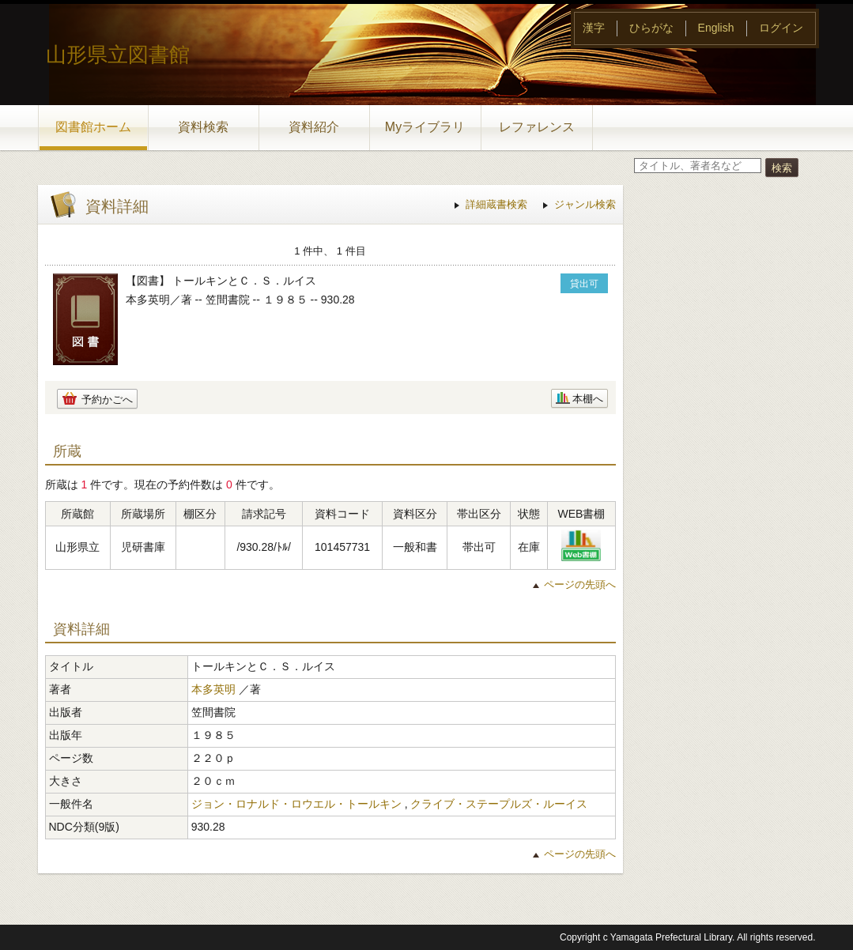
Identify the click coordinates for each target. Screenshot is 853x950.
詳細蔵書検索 (496, 204)
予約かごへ (107, 399)
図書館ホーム (93, 127)
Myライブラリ (425, 127)
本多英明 (213, 689)
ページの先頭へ (580, 584)
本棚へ (587, 399)
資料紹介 (314, 127)
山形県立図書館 (118, 54)
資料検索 (203, 127)
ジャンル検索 (585, 204)
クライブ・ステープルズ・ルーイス (498, 803)
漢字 (594, 27)
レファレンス (537, 127)
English (716, 27)
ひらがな (651, 27)
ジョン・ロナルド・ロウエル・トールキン (296, 803)
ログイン (781, 27)
